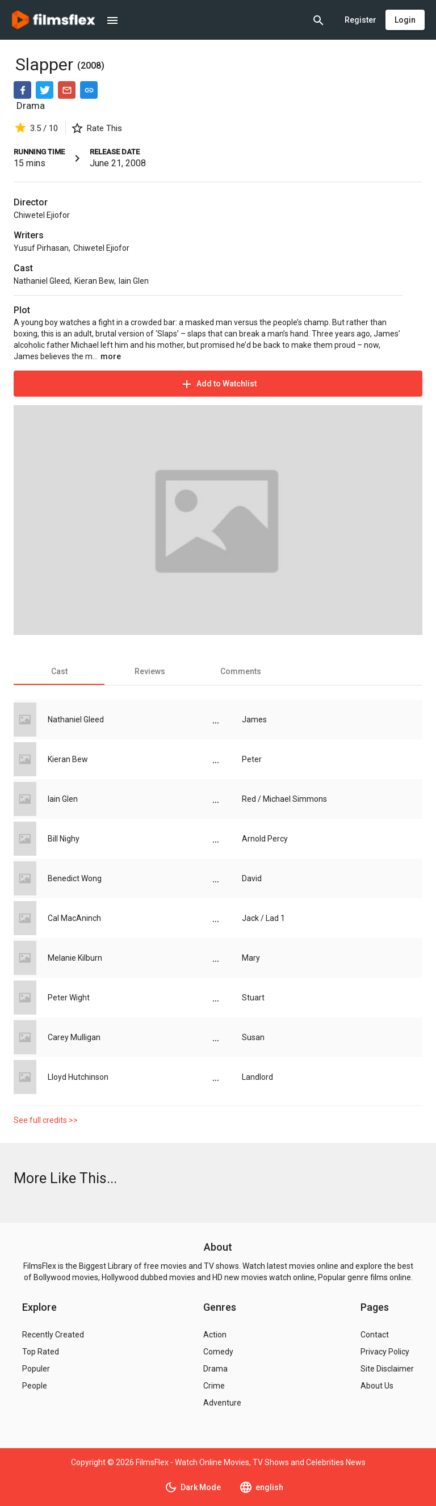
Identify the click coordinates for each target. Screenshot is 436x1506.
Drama (30, 105)
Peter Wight (69, 997)
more (110, 356)
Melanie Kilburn (75, 957)
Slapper (46, 64)
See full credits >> (46, 1120)
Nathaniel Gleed (42, 280)
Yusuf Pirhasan (41, 248)
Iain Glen (134, 280)
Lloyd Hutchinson (78, 1077)
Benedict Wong (75, 878)
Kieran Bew (94, 280)
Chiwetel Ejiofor (42, 215)
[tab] (59, 671)
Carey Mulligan (74, 1037)
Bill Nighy (63, 838)
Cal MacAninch (74, 918)
